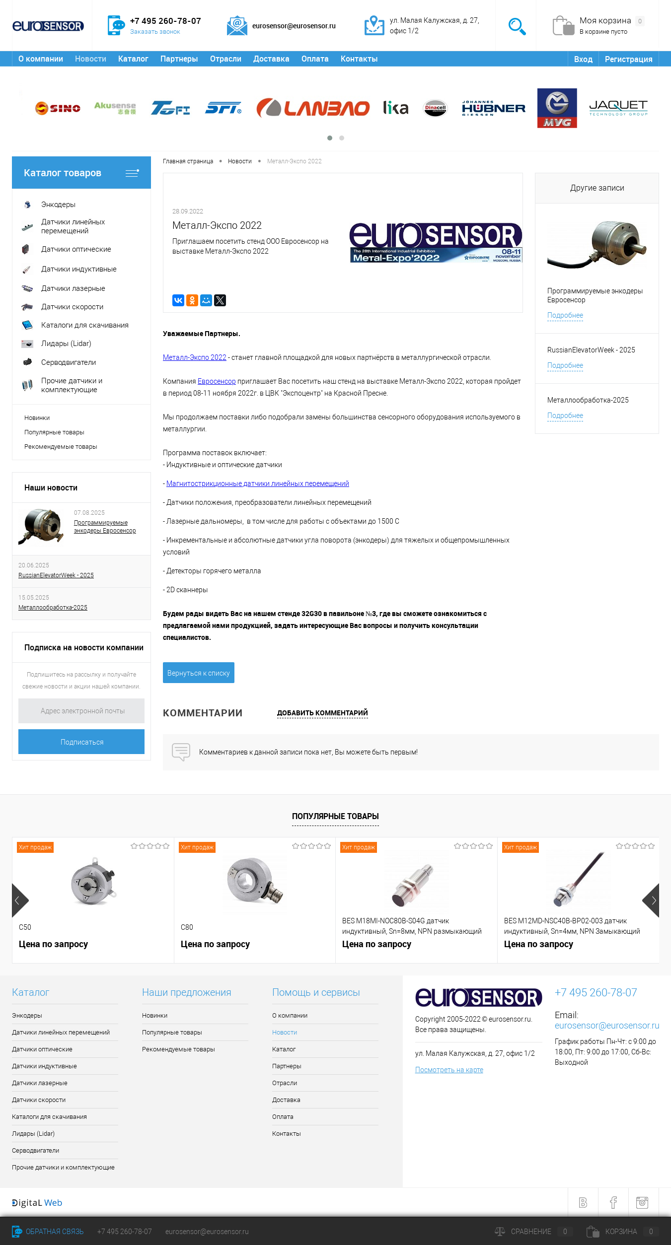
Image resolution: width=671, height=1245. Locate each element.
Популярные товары (54, 432)
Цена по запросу (53, 944)
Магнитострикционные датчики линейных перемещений (257, 483)
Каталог (133, 58)
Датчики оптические (42, 1049)
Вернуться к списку (198, 673)
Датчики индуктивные (44, 1066)
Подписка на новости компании (84, 647)
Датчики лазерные (40, 1083)
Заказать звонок (155, 31)
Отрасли (225, 58)
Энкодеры (27, 1015)
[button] (330, 138)
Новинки (37, 417)
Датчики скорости (39, 1100)
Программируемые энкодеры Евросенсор (105, 526)
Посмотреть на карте (449, 1070)
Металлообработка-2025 (52, 607)
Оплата (315, 58)
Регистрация (629, 59)
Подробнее (565, 315)
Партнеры (179, 58)
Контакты (359, 58)
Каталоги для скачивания (49, 1116)
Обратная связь (48, 1232)
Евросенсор (217, 381)
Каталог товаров (81, 172)
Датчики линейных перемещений (61, 1032)
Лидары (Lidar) (33, 1133)
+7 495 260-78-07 (124, 1232)
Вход (583, 59)
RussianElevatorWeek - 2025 (56, 575)
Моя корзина (612, 20)
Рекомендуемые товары (60, 446)
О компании (40, 58)
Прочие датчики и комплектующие (63, 1167)
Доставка (271, 58)
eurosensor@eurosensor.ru (607, 1025)
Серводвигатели (35, 1150)
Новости (90, 58)
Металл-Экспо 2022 (194, 357)
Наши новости (50, 487)
